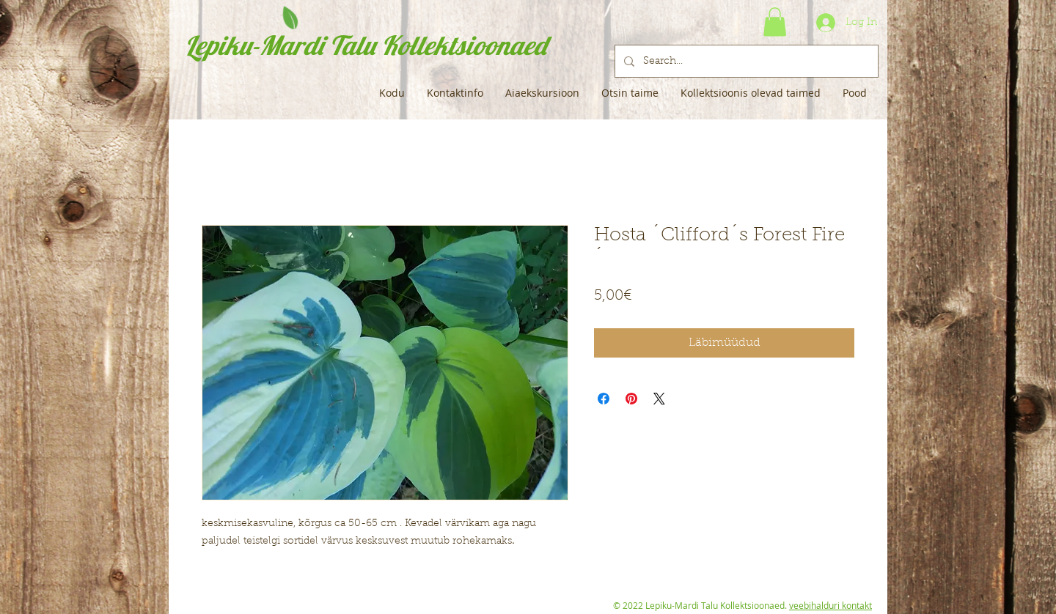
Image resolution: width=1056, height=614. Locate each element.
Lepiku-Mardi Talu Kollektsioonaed (365, 45)
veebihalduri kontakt (830, 605)
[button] (775, 21)
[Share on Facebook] (603, 398)
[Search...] (745, 61)
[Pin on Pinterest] (631, 398)
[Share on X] (659, 398)
